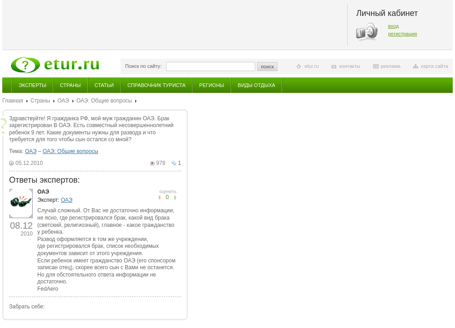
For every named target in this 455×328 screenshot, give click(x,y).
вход (393, 26)
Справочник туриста (156, 85)
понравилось (159, 197)
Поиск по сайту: (143, 66)
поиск (267, 66)
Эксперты (32, 85)
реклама (390, 66)
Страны (70, 85)
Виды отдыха (256, 85)
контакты (349, 66)
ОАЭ (63, 100)
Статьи (104, 85)
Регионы (211, 85)
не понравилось (175, 197)
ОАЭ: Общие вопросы (104, 100)
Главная (12, 100)
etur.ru (311, 66)
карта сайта (434, 66)
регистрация (402, 33)
